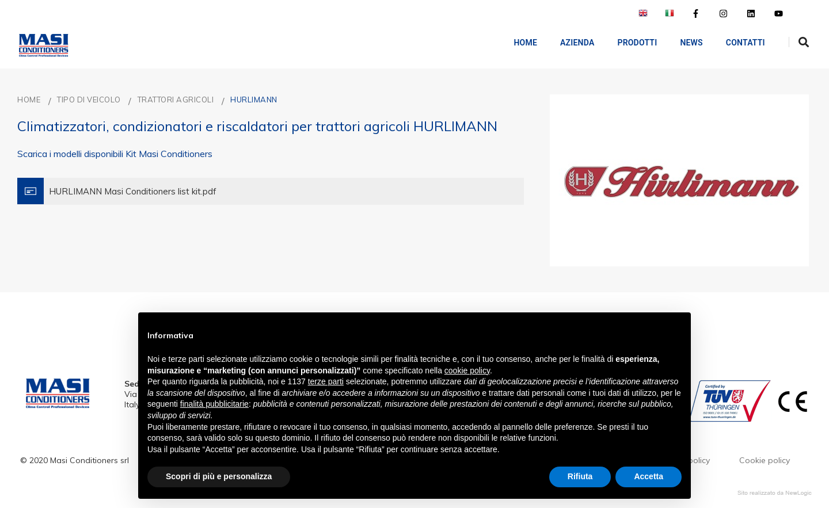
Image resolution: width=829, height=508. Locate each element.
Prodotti (628, 42)
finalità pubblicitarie (214, 403)
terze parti (326, 381)
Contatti (736, 42)
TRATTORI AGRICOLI (176, 99)
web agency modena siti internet (774, 493)
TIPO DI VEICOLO (89, 99)
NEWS (682, 42)
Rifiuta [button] (580, 476)
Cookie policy (764, 460)
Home (516, 42)
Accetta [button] (648, 476)
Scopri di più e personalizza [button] (219, 476)
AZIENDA (568, 42)
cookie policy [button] (467, 370)
